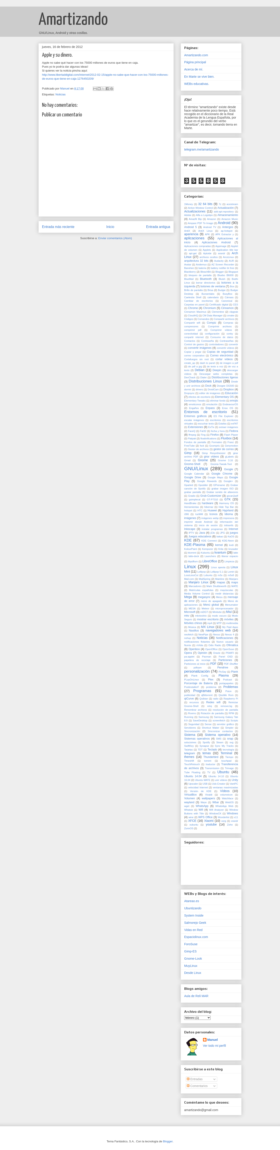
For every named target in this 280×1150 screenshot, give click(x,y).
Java (202, 532)
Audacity (219, 260)
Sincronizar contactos (220, 731)
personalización (197, 671)
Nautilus (194, 630)
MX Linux (207, 627)
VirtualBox (190, 794)
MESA (192, 608)
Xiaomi (209, 820)
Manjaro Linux (198, 582)
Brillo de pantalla (193, 290)
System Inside (193, 915)
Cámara (229, 297)
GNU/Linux (196, 468)
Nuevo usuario (224, 641)
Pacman (206, 656)
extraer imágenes (228, 427)
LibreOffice (209, 561)
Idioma (228, 514)
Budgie (222, 290)
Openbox (194, 649)
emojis (234, 400)
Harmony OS (226, 503)
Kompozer (207, 549)
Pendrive (222, 667)
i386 (186, 514)
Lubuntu (208, 575)
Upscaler (193, 783)
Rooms (192, 713)
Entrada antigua (158, 227)
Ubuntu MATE (202, 780)
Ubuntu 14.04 (193, 776)
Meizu (219, 597)
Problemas (230, 687)
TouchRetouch (192, 764)
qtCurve (189, 698)
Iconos (213, 514)
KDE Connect (209, 540)
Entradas (195, 1079)
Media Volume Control (197, 593)
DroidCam (213, 389)
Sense (208, 724)
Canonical (226, 301)
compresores (191, 326)
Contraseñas (226, 341)
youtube (211, 824)
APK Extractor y (224, 234)
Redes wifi (213, 702)
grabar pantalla (192, 492)
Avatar (187, 264)
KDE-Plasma (194, 545)
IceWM (199, 514)
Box (232, 286)
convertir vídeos (225, 348)
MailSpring (204, 579)
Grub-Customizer (210, 495)
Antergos (227, 227)
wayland (189, 802)
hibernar (208, 507)
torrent (207, 760)
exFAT (234, 423)
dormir (187, 389)
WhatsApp (202, 806)
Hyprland (227, 510)
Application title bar (227, 250)
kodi (231, 545)
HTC (199, 510)
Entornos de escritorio (205, 412)
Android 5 (190, 227)
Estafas (222, 423)
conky (230, 333)
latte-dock (193, 556)
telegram (189, 753)
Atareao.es (191, 901)
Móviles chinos (193, 623)
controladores (216, 344)
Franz (231, 442)
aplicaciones (194, 238)
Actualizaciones (194, 211)
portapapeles (226, 683)
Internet (233, 529)
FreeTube (189, 445)
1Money (188, 204)
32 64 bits (205, 204)
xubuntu (193, 824)
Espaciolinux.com (196, 937)
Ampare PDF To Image (200, 223)
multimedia (232, 623)
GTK (227, 499)
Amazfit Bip (195, 219)
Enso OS (227, 408)
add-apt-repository (224, 211)
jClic (212, 532)
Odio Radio (214, 645)
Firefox (214, 434)
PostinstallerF (191, 687)
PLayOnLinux (191, 679)
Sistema (189, 734)
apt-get (193, 253)
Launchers (210, 556)
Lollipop (201, 571)
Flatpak (192, 438)
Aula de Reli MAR (196, 996)
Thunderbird (210, 757)
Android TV (209, 227)
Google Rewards (207, 481)
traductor (210, 764)
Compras (228, 322)
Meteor (205, 608)
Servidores (190, 727)
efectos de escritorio (199, 397)
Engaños (194, 408)
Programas (202, 691)
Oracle (216, 653)
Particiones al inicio (194, 664)
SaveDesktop (200, 720)
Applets (207, 250)
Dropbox (228, 389)
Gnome (203, 460)
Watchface (227, 798)
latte (235, 552)
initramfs (228, 525)
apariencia (191, 234)
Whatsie (188, 809)
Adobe (187, 215)
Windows (232, 813)
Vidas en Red (193, 930)
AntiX (187, 231)
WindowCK (215, 813)
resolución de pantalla (225, 709)
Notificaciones (224, 638)
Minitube (217, 612)
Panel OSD (226, 656)
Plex (211, 679)
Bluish (222, 279)
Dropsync (189, 393)
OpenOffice (211, 649)
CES (235, 304)
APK (207, 234)
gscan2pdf (232, 495)
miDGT (204, 612)
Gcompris (214, 445)
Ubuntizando (192, 908)
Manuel (212, 1039)
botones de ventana (212, 286)
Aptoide (207, 253)
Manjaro (233, 579)
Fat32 (203, 431)
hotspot (188, 510)
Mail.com (189, 579)
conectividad (191, 333)
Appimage (220, 246)
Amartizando (73, 20)
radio (216, 698)
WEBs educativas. (196, 84)
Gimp (187, 453)
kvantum (220, 552)
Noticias (60, 94)
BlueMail (189, 279)
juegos (234, 532)
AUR (231, 260)
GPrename (219, 485)
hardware (207, 503)
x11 (236, 817)
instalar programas (212, 529)
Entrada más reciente (58, 227)
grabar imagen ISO (223, 488)
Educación (231, 393)
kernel (219, 545)
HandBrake (190, 503)
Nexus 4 (229, 634)
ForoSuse (191, 944)
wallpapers (208, 798)
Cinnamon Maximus (195, 311)
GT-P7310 (212, 499)
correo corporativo (194, 355)
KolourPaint (190, 549)
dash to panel (207, 363)
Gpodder (203, 485)
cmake (230, 315)
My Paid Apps (230, 627)
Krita (220, 549)
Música (192, 627)
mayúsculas (226, 590)
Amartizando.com (196, 55)
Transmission (212, 768)
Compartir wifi (192, 322)
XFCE (192, 820)
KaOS (231, 536)
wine (191, 817)
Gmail (187, 460)
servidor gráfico (225, 724)
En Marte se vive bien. (199, 76)
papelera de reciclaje (197, 660)
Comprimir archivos (220, 326)
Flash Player (231, 434)
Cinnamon (227, 308)
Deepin (217, 370)
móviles (229, 619)
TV (208, 772)
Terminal (226, 753)
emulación (211, 404)
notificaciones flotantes (197, 641)
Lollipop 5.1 (216, 571)
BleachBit (205, 271)
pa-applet (189, 656)
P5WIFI (230, 653)
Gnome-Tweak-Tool (221, 464)
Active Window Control (200, 208)
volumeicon (226, 794)
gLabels (229, 456)
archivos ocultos (209, 257)
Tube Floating (192, 772)
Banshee (189, 268)
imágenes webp (210, 518)
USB (205, 783)
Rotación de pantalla (212, 713)
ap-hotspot (227, 231)
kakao (220, 536)
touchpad (226, 760)
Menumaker (231, 604)
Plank (234, 671)
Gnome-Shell (192, 464)
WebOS (229, 802)
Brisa (210, 290)
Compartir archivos (224, 319)
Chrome (193, 308)
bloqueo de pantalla (200, 275)
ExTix (211, 427)
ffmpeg (192, 434)
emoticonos (195, 404)
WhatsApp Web (224, 806)
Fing (203, 434)
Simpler (229, 727)
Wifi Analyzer (216, 809)
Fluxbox (226, 438)
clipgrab (233, 311)
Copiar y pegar (192, 352)
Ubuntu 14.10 (216, 776)
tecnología (228, 749)
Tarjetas (188, 749)
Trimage (229, 768)
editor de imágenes (209, 393)
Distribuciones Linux (205, 381)
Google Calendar (194, 473)
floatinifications (208, 438)
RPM (231, 713)
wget (186, 806)
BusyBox (227, 294)
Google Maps (215, 477)
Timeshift (189, 760)
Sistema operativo (218, 734)
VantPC (234, 783)
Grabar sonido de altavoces (222, 492)
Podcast (227, 679)
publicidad (189, 695)
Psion (228, 691)
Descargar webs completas (215, 374)
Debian (199, 370)
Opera (188, 652)
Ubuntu (223, 772)
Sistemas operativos (197, 738)
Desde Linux (192, 973)
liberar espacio (230, 556)
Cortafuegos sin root (196, 359)
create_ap (189, 363)
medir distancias (224, 593)
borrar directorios (205, 282)
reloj (209, 706)
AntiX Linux (205, 231)
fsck (202, 445)
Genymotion (231, 445)
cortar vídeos (224, 359)
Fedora (233, 431)
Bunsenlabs (207, 294)
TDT (200, 749)
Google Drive (192, 477)
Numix (187, 645)
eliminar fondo (218, 400)
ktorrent (192, 552)
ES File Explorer (223, 416)
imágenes (190, 518)
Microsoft (189, 612)
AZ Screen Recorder (223, 264)
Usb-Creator (218, 783)
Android (224, 223)
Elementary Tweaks (195, 400)
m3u (220, 575)
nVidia (199, 645)
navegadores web (218, 630)
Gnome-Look (193, 958)
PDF (213, 663)
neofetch (189, 634)
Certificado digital (218, 304)
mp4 (209, 623)
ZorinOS (188, 828)
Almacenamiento (227, 215)
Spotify (206, 742)
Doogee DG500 (225, 385)
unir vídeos (221, 780)
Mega (188, 597)
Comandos (203, 319)
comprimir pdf (192, 330)
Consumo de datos (221, 337)
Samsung (203, 717)
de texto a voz (215, 366)
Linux (190, 566)
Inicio (110, 227)
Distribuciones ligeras (225, 377)
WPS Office (205, 817)
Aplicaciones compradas (197, 246)
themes (189, 757)
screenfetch (219, 720)
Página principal (195, 62)
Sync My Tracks (224, 746)
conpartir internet (194, 337)
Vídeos (225, 791)
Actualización (225, 207)
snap (230, 738)
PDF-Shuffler (231, 664)
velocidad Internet (198, 787)
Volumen (189, 798)
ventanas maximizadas (225, 787)
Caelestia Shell (192, 297)
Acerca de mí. (193, 69)
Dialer (203, 377)
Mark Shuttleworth (216, 586)
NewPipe (203, 634)
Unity (235, 780)
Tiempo (229, 757)
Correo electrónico (221, 355)
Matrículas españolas (201, 590)
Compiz (211, 322)
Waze (204, 802)
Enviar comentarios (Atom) (115, 238)
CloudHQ (193, 315)
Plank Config (199, 675)
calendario (213, 297)
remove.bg (226, 706)
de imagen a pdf (229, 363)
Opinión (202, 652)
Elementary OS (224, 396)
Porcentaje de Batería (198, 683)
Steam (219, 742)
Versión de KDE (200, 791)
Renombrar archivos (195, 709)
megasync (204, 597)
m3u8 (231, 575)
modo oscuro (219, 615)
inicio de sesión (208, 525)
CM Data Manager (213, 315)
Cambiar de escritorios (198, 301)
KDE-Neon (228, 540)
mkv (186, 615)
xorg (223, 821)
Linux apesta (218, 567)
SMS (218, 738)
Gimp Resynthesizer (214, 453)
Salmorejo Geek (195, 922)
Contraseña (207, 341)
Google (228, 469)
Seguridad (194, 724)
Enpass (210, 408)
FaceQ (191, 431)
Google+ (228, 481)
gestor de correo (224, 449)
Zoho (230, 824)
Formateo (217, 442)
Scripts (234, 720)
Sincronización (192, 731)
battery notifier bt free (222, 268)
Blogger (219, 271)
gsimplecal (194, 499)
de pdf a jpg (195, 366)
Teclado (212, 749)
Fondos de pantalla (195, 442)
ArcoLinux (228, 257)
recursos (194, 702)
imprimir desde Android (198, 522)
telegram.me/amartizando (201, 149)
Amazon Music (229, 219)
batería (202, 268)
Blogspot (233, 271)
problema (211, 687)
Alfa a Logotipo (204, 215)
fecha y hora (218, 431)
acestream (232, 204)
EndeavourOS (230, 404)
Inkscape (189, 529)
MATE (234, 586)
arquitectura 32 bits (196, 260)
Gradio (192, 495)
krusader (233, 549)
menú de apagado (211, 601)
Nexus (216, 634)
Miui (229, 612)
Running (188, 717)
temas (206, 753)
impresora (228, 518)
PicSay (222, 671)
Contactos (189, 341)
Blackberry (190, 271)
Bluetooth (206, 278)
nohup (187, 638)
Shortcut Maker (210, 727)
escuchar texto (206, 423)
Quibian (204, 698)
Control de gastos (194, 344)
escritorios (215, 420)
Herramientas (191, 507)
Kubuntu (205, 552)
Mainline (219, 579)
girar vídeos (211, 456)
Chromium (209, 308)
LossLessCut (191, 575)
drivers (199, 389)
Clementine (218, 311)
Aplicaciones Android (216, 242)
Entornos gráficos (195, 416)
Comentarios (197, 1086)
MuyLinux (190, 966)
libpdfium (193, 561)
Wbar (215, 802)
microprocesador (224, 608)
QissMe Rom (226, 695)
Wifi (200, 809)
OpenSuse (228, 649)
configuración (212, 333)
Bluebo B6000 (225, 275)
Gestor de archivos (198, 449)
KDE (188, 540)
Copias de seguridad (220, 351)
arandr (221, 253)
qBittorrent (207, 695)
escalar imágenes (194, 420)
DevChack (190, 377)
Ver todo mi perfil (214, 1045)
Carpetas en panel (194, 304)
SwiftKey (189, 746)
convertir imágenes (200, 347)
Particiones (225, 660)
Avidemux (201, 264)
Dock (208, 385)
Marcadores (195, 586)
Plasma (224, 675)
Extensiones (195, 427)
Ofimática (232, 645)
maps (234, 582)
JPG (222, 532)
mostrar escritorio (208, 619)
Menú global (211, 604)
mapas (221, 582)
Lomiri (231, 571)
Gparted (188, 485)
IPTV (191, 532)
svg (231, 742)
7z (220, 204)
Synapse (204, 746)
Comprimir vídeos (221, 330)
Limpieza (229, 561)
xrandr (234, 821)
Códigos (188, 319)
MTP (219, 623)
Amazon (211, 219)
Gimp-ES (190, 951)
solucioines (190, 742)
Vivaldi (208, 794)
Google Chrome (222, 473)
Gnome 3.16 (225, 460)
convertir (233, 344)
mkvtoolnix (201, 615)
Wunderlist (223, 817)
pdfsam (198, 667)
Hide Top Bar (226, 507)
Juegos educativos (199, 536)
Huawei (212, 510)
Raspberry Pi (231, 698)
